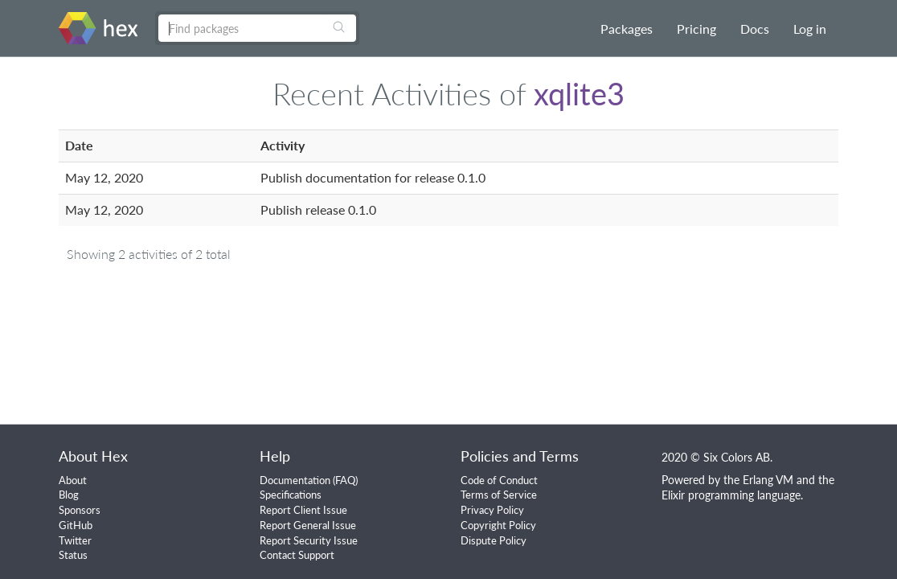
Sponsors (79, 509)
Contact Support (297, 554)
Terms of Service (499, 494)
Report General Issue (308, 525)
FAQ (345, 480)
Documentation (295, 480)
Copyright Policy (498, 525)
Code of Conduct (499, 480)
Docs (754, 28)
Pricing (696, 28)
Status (73, 554)
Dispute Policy (493, 540)
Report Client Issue (303, 509)
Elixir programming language (731, 495)
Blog (69, 494)
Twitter (75, 540)
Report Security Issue (309, 540)
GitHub (75, 525)
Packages (626, 28)
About (73, 480)
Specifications (291, 494)
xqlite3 (579, 93)
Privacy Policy (492, 509)
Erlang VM (768, 480)
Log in (809, 28)
